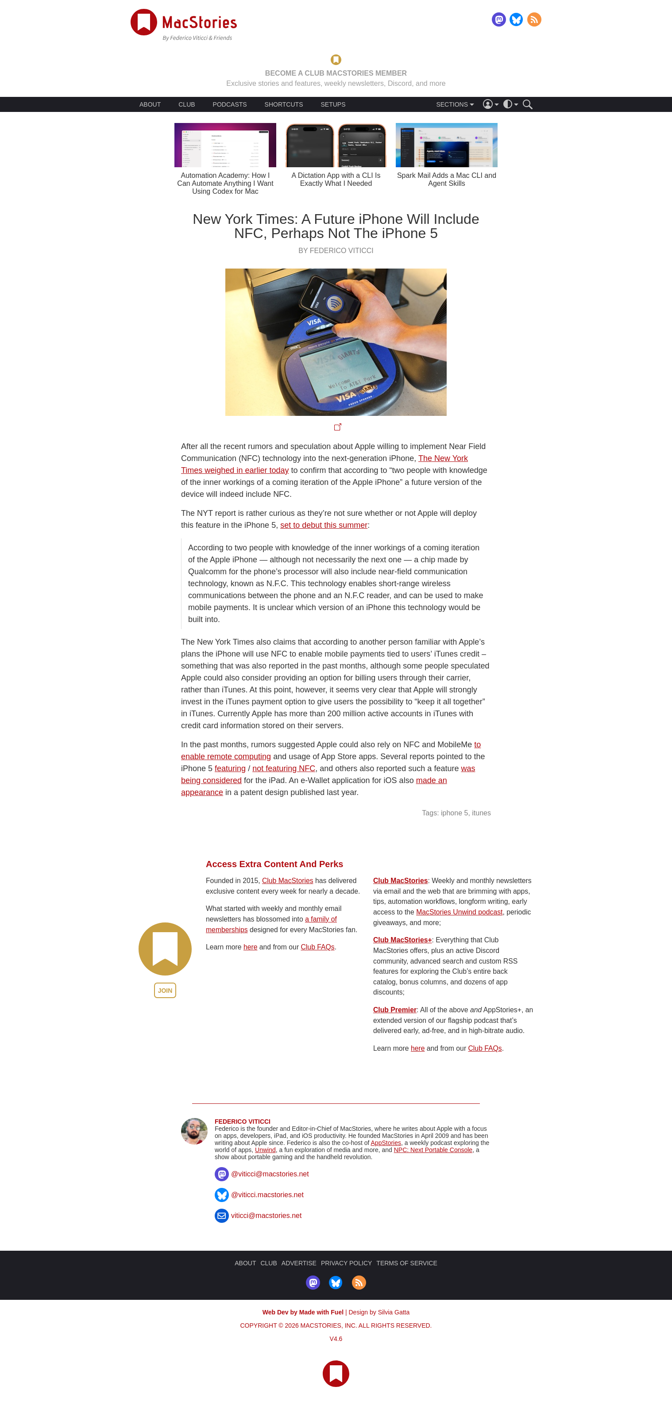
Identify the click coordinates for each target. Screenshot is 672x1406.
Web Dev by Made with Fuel (303, 1312)
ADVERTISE (299, 1263)
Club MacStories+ (402, 940)
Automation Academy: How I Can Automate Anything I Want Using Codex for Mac (225, 183)
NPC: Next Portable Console (433, 1149)
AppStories (386, 1142)
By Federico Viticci (336, 250)
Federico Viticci (242, 1121)
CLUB (186, 104)
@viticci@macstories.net (270, 1174)
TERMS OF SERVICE (406, 1263)
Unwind (265, 1149)
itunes (481, 813)
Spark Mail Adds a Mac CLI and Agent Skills (446, 179)
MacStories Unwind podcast (459, 912)
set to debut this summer (323, 525)
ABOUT (150, 104)
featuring (230, 768)
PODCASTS (230, 104)
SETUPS (333, 104)
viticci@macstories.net (266, 1215)
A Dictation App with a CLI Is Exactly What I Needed (336, 179)
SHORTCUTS (284, 104)
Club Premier (395, 1010)
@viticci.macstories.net (267, 1195)
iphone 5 (454, 813)
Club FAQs (318, 947)
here (250, 947)
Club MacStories (287, 880)
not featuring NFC (283, 768)
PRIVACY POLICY (346, 1263)
